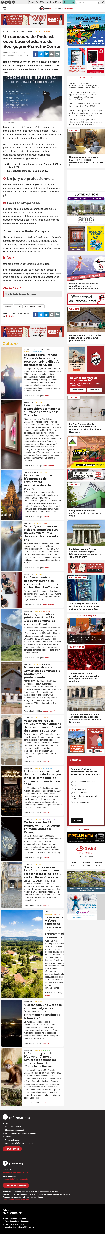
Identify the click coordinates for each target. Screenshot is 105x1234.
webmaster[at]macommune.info (16, 1200)
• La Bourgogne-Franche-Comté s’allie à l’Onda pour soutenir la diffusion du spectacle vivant (85, 122)
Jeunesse (48, 32)
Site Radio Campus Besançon (20, 294)
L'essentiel (86, 78)
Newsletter (12, 1149)
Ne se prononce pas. (82, 802)
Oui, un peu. (78, 785)
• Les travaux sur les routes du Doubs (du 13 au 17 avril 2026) (85, 105)
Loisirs (45, 523)
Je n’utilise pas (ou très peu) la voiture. (86, 797)
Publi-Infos (47, 664)
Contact (8, 1124)
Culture (38, 32)
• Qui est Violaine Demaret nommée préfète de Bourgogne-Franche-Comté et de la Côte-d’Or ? (85, 85)
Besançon (28, 402)
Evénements (49, 819)
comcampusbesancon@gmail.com (20, 158)
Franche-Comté (31, 472)
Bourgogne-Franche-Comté (17, 32)
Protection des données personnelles (20, 1133)
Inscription (78, 390)
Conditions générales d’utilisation (19, 1143)
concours (8, 306)
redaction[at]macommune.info (15, 1172)
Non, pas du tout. (80, 793)
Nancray (28, 523)
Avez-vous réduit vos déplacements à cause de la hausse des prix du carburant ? (85, 773)
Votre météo (86, 829)
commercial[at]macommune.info (16, 1179)
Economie (37, 352)
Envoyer (77, 820)
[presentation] (69, 630)
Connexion (94, 390)
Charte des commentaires (15, 1130)
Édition (57, 8)
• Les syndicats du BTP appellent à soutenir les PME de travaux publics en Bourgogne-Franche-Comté (83, 96)
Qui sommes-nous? (13, 1127)
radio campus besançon (34, 306)
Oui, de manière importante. (85, 782)
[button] (98, 2)
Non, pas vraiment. (81, 789)
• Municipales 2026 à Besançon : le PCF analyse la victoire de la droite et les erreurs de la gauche (85, 113)
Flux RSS (9, 1137)
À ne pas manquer (86, 616)
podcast (18, 306)
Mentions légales (12, 1140)
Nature (46, 1050)
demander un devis (16, 1185)
